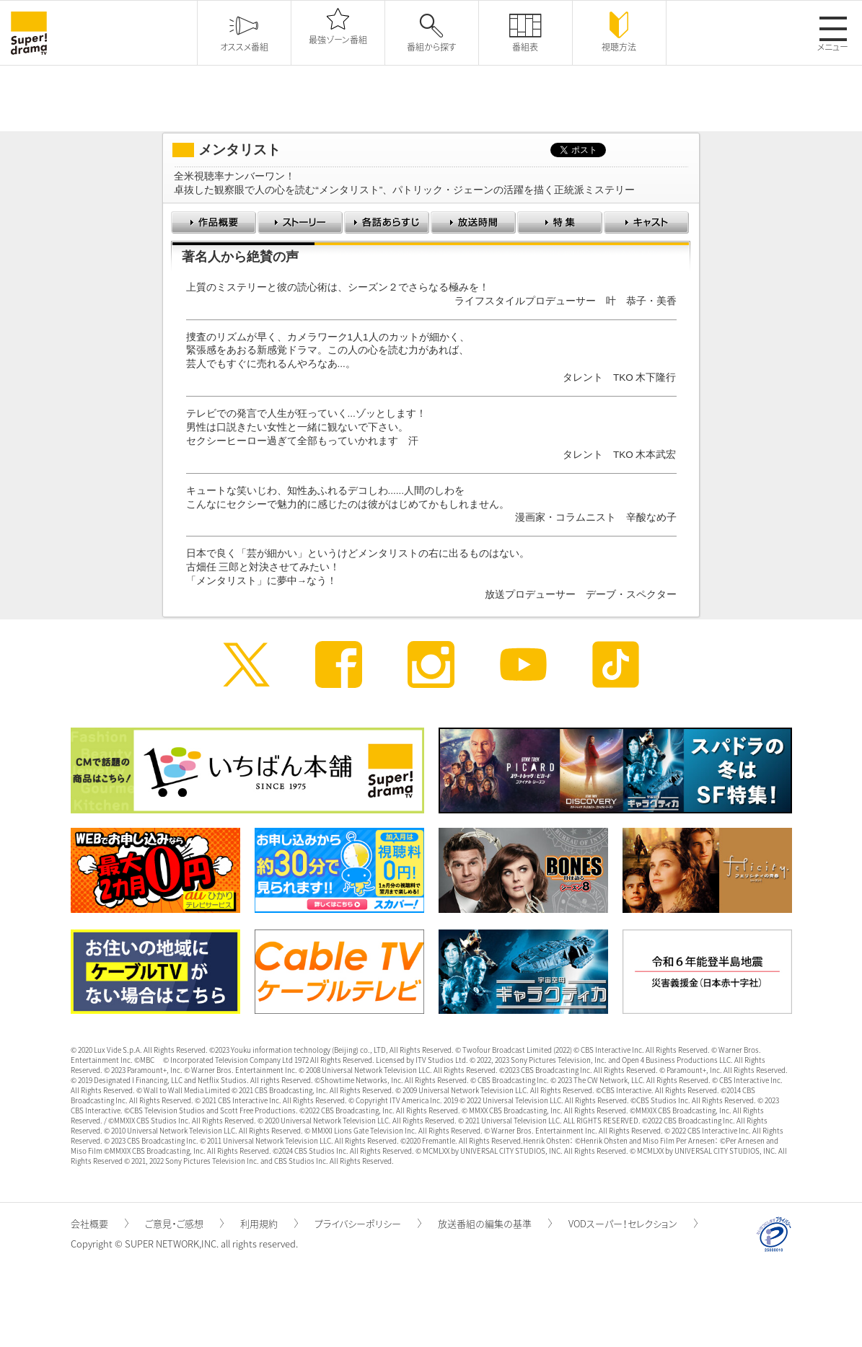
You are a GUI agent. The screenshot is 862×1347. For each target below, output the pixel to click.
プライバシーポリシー (368, 1223)
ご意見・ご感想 (184, 1223)
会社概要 (99, 1223)
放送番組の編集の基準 (495, 1223)
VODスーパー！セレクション (633, 1223)
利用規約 (269, 1223)
